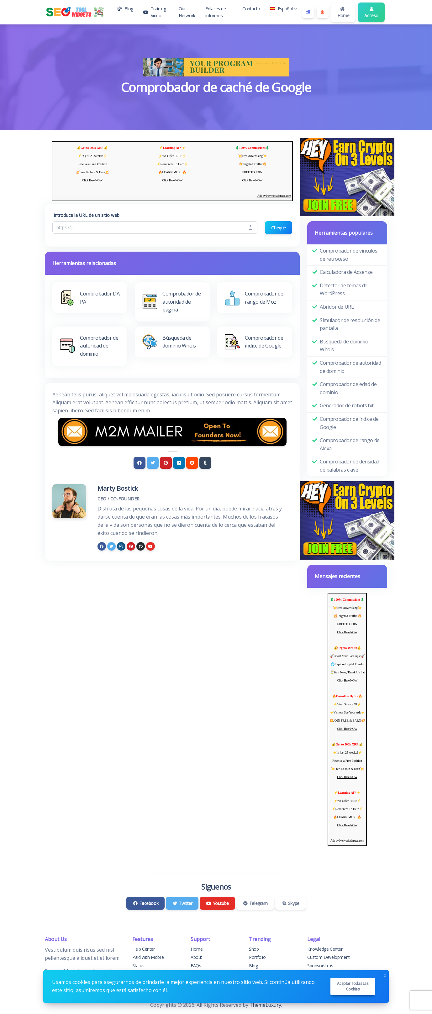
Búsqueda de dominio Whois (344, 345)
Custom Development (328, 957)
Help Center (143, 949)
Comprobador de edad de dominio (348, 388)
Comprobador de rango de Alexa (350, 444)
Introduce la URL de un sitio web (86, 215)
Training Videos (154, 12)
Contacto (251, 9)
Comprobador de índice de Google (349, 423)
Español (283, 9)
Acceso (371, 12)
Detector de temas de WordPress (343, 289)
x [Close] (385, 975)
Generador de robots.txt (347, 405)
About (196, 957)
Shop (254, 949)
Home (343, 12)
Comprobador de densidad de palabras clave (349, 465)
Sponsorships (320, 966)
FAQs (196, 966)
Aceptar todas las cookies (352, 986)
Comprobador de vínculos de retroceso (348, 254)
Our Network (187, 12)
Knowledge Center (325, 949)
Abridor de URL (337, 306)
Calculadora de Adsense (346, 272)
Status (138, 966)
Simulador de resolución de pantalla (350, 324)
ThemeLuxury (265, 1004)
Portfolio (257, 957)
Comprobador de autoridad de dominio (350, 366)
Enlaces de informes (215, 12)
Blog (125, 9)
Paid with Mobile (148, 957)
